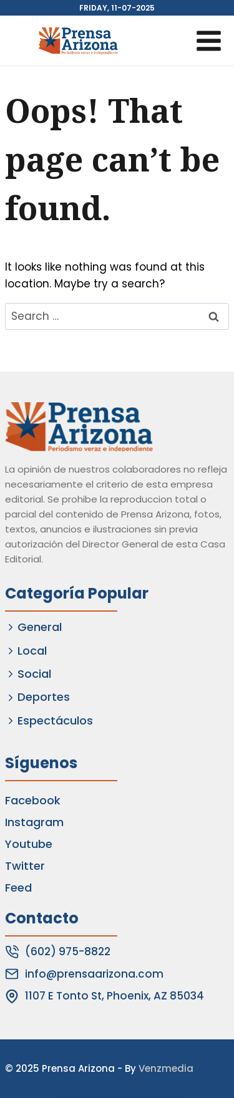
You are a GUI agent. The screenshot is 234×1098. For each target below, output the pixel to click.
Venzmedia (166, 1068)
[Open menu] (208, 40)
